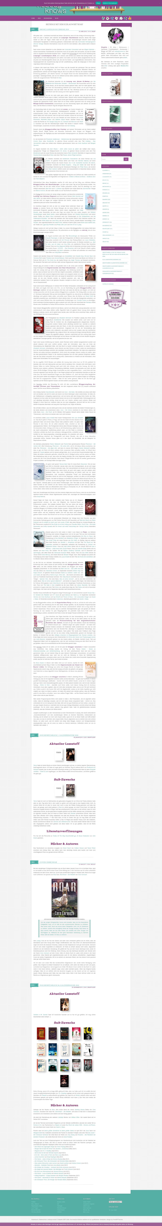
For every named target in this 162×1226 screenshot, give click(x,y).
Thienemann (61, 1210)
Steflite (33, 1202)
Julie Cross (86, 1206)
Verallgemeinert (106, 235)
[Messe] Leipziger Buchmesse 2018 (54, 29)
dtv (58, 1204)
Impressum (34, 1219)
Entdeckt (104, 189)
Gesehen (104, 215)
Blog (56, 18)
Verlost (104, 241)
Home (33, 18)
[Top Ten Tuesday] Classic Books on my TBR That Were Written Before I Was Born (115, 254)
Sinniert (104, 232)
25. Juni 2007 (113, 1210)
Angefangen (105, 173)
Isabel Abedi (86, 1202)
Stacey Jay (86, 1210)
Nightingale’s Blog (36, 1206)
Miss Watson (35, 1204)
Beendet (104, 183)
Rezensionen (48, 18)
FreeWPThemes (118, 1219)
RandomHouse (61, 1208)
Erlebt (93, 31)
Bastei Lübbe (61, 1202)
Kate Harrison (87, 1208)
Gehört (104, 206)
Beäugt (93, 864)
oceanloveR (105, 271)
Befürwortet (105, 186)
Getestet (104, 219)
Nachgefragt (105, 225)
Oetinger (59, 1206)
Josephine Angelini (88, 1204)
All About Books (36, 1212)
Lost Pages (34, 1208)
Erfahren (104, 193)
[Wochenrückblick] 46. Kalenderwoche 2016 (59, 985)
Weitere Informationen (110, 3)
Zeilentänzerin (106, 252)
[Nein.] (159, 3)
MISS (39, 18)
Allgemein (105, 170)
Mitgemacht (105, 222)
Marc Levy (86, 1212)
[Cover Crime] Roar (48, 862)
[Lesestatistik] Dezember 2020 (113, 259)
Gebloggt (105, 202)
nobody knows (52, 1219)
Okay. (98, 3)
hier (60, 78)
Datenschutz (43, 1219)
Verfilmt (104, 238)
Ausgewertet (105, 176)
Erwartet (104, 199)
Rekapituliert (91, 737)
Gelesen (104, 212)
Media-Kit (124, 66)
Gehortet (104, 209)
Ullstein (59, 1212)
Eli (103, 259)
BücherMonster (35, 1210)
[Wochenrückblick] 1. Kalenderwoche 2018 (59, 735)
